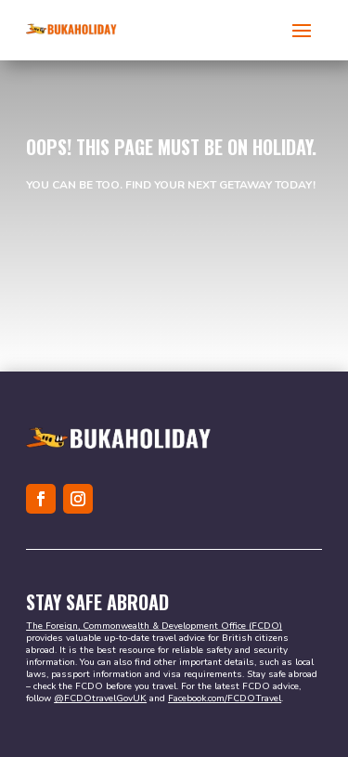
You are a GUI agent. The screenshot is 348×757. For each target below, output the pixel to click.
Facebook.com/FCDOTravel (224, 698)
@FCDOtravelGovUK (100, 698)
